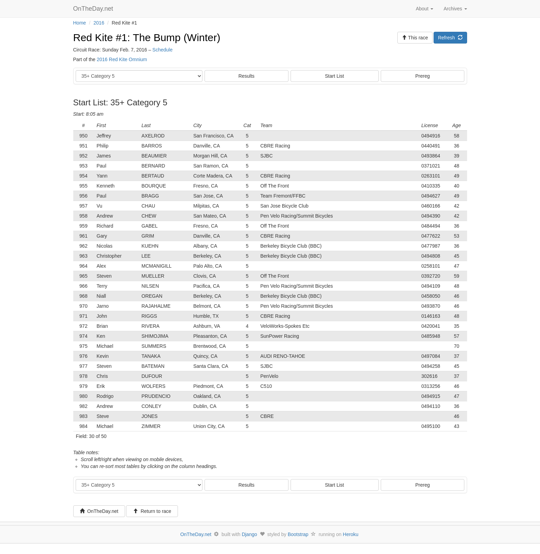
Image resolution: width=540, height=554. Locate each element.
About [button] (424, 8)
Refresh (450, 37)
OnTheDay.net (94, 8)
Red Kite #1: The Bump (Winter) (146, 37)
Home (79, 23)
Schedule (162, 49)
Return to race (152, 511)
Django (249, 534)
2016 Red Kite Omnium (122, 59)
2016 (99, 23)
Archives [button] (455, 8)
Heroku (350, 534)
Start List (334, 76)
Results (246, 76)
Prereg (422, 76)
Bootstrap (298, 534)
